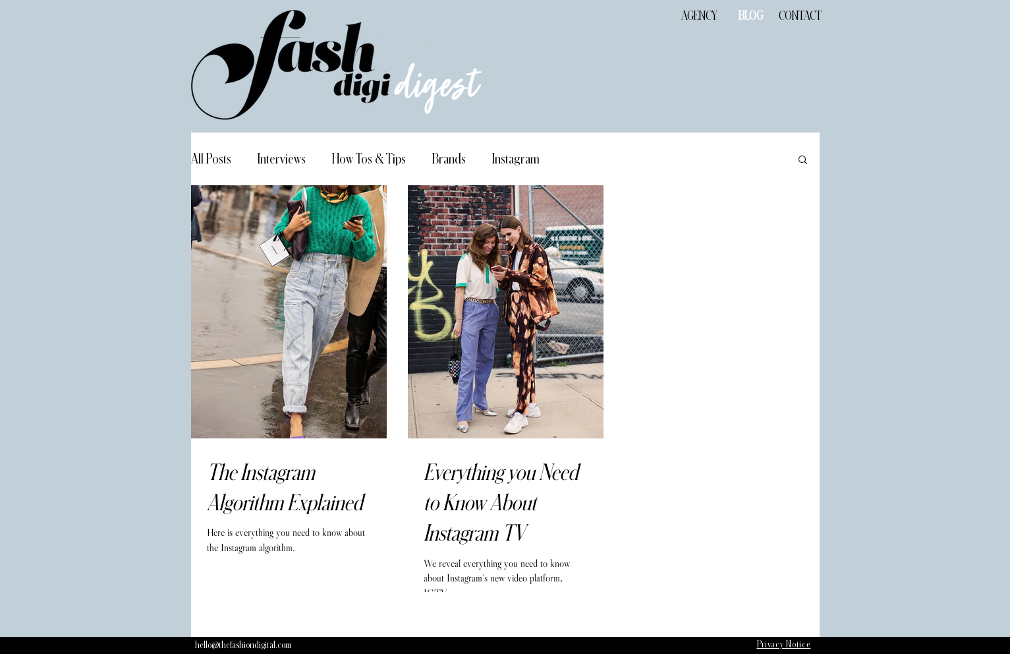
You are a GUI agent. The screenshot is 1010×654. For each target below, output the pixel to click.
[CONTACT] (800, 16)
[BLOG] (751, 16)
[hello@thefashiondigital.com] (243, 645)
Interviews (282, 158)
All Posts (211, 158)
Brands (449, 158)
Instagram (516, 158)
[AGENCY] (699, 16)
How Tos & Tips (369, 158)
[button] (803, 160)
